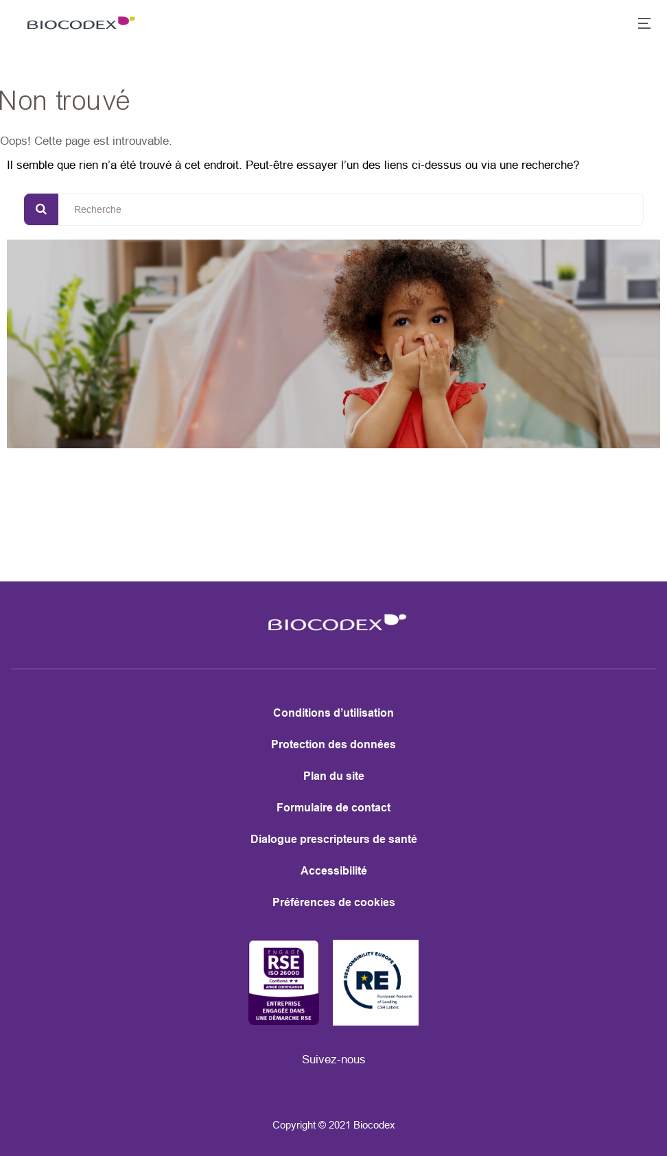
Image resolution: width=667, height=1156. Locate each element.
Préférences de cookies (333, 902)
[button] (637, 24)
